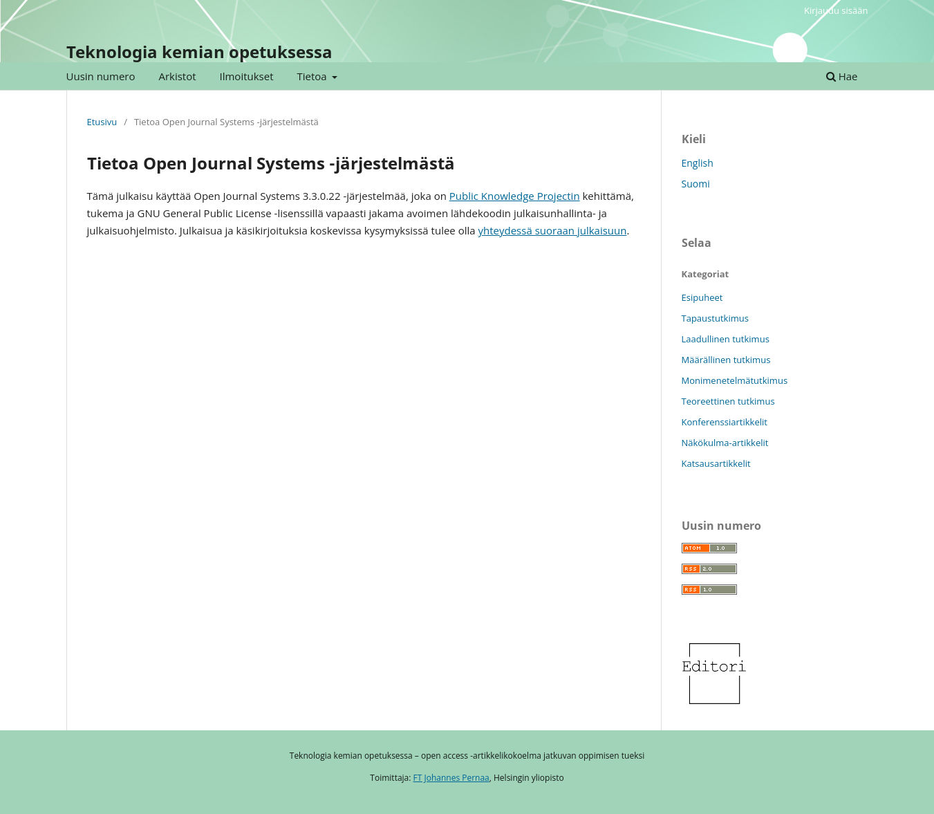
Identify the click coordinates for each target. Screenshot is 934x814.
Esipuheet (702, 297)
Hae (842, 76)
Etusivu (102, 121)
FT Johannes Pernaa (451, 778)
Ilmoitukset (247, 76)
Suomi (696, 183)
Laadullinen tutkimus (725, 339)
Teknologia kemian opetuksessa (199, 51)
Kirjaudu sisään (836, 10)
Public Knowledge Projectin (514, 196)
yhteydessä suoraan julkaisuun (552, 230)
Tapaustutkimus (715, 318)
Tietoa (313, 76)
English (697, 162)
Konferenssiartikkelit (724, 422)
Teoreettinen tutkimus (728, 401)
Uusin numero (101, 76)
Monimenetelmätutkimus (735, 380)
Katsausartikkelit (716, 463)
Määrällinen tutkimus (726, 359)
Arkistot (177, 76)
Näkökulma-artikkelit (725, 442)
